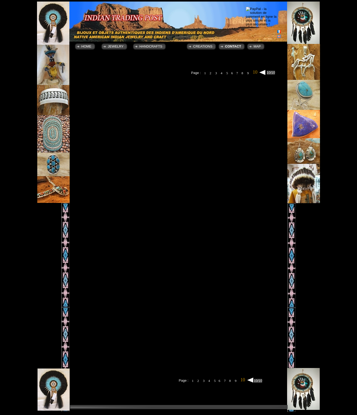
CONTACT (233, 46)
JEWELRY (116, 46)
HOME (86, 46)
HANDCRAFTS (151, 46)
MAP (257, 46)
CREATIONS (203, 46)
